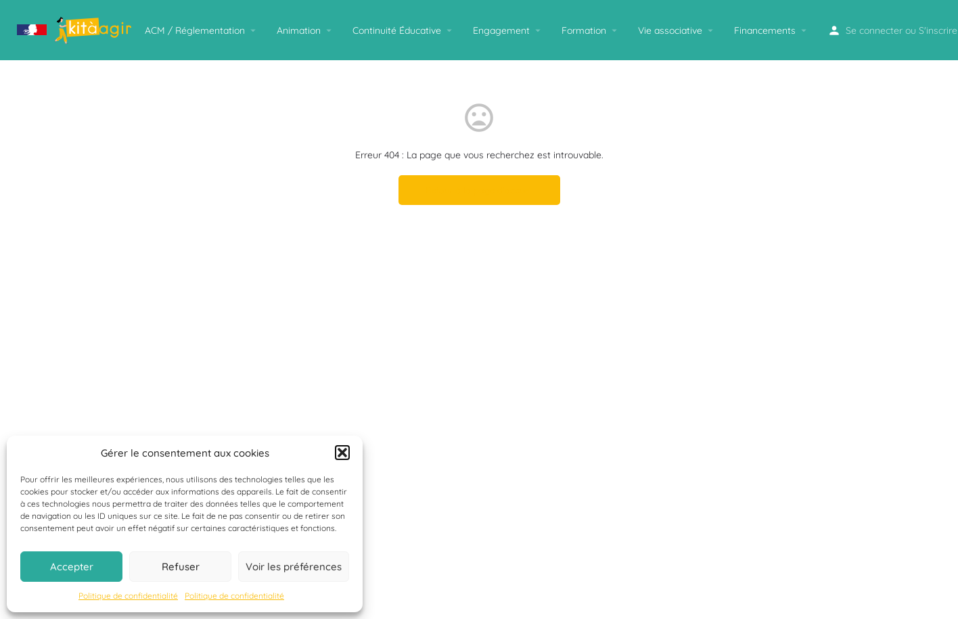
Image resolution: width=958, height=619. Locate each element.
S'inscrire (938, 30)
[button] (342, 452)
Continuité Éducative (396, 30)
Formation (584, 30)
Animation (299, 30)
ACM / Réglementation (195, 30)
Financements (765, 30)
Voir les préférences (294, 566)
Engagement (501, 30)
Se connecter (874, 30)
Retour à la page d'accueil (479, 190)
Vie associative (670, 30)
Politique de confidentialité (128, 596)
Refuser (181, 566)
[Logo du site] (76, 29)
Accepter (71, 566)
